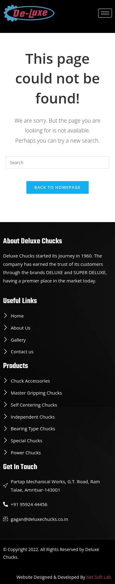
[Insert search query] (57, 162)
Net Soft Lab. (99, 577)
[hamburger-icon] (105, 13)
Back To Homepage (57, 187)
